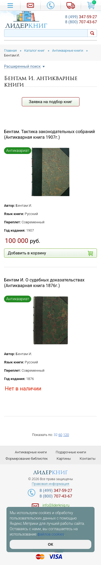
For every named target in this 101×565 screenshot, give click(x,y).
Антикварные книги (31, 452)
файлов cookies (50, 534)
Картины (64, 459)
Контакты (87, 459)
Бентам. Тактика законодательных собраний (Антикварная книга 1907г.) (49, 134)
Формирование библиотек (27, 459)
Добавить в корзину (50, 253)
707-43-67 (81, 22)
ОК (50, 544)
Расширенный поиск (22, 67)
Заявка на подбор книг (50, 101)
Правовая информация (50, 484)
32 (55, 435)
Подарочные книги (71, 452)
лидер (50, 472)
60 (60, 435)
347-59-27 (81, 16)
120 (66, 435)
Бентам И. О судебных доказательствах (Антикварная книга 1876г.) (44, 282)
